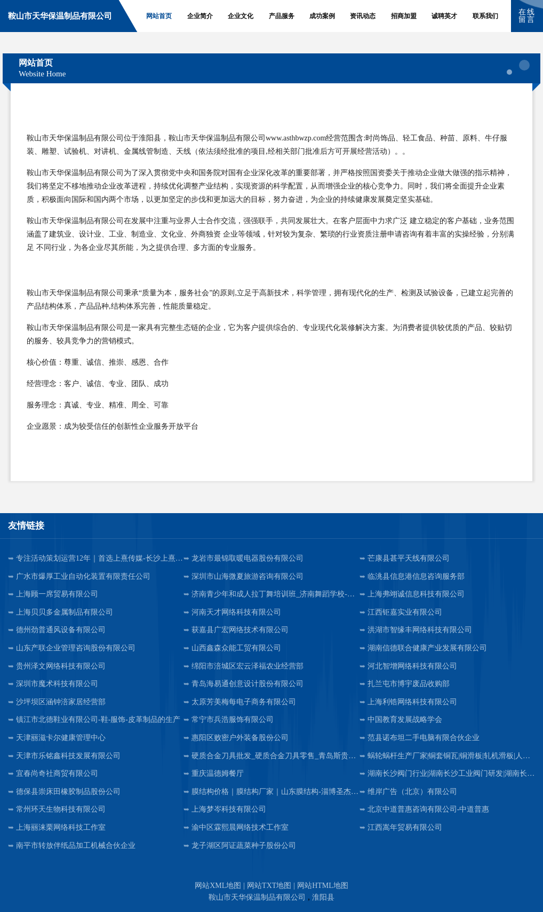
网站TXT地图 (269, 886)
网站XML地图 (218, 886)
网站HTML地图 (322, 886)
